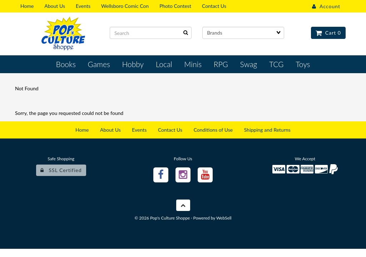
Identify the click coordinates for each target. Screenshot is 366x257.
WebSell (224, 218)
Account (326, 6)
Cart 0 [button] (328, 33)
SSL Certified (61, 170)
